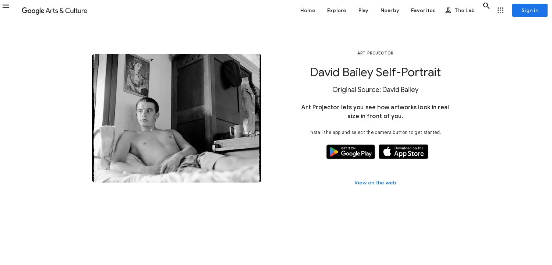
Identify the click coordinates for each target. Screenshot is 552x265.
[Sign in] (530, 10)
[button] (10, 10)
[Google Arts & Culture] (54, 10)
